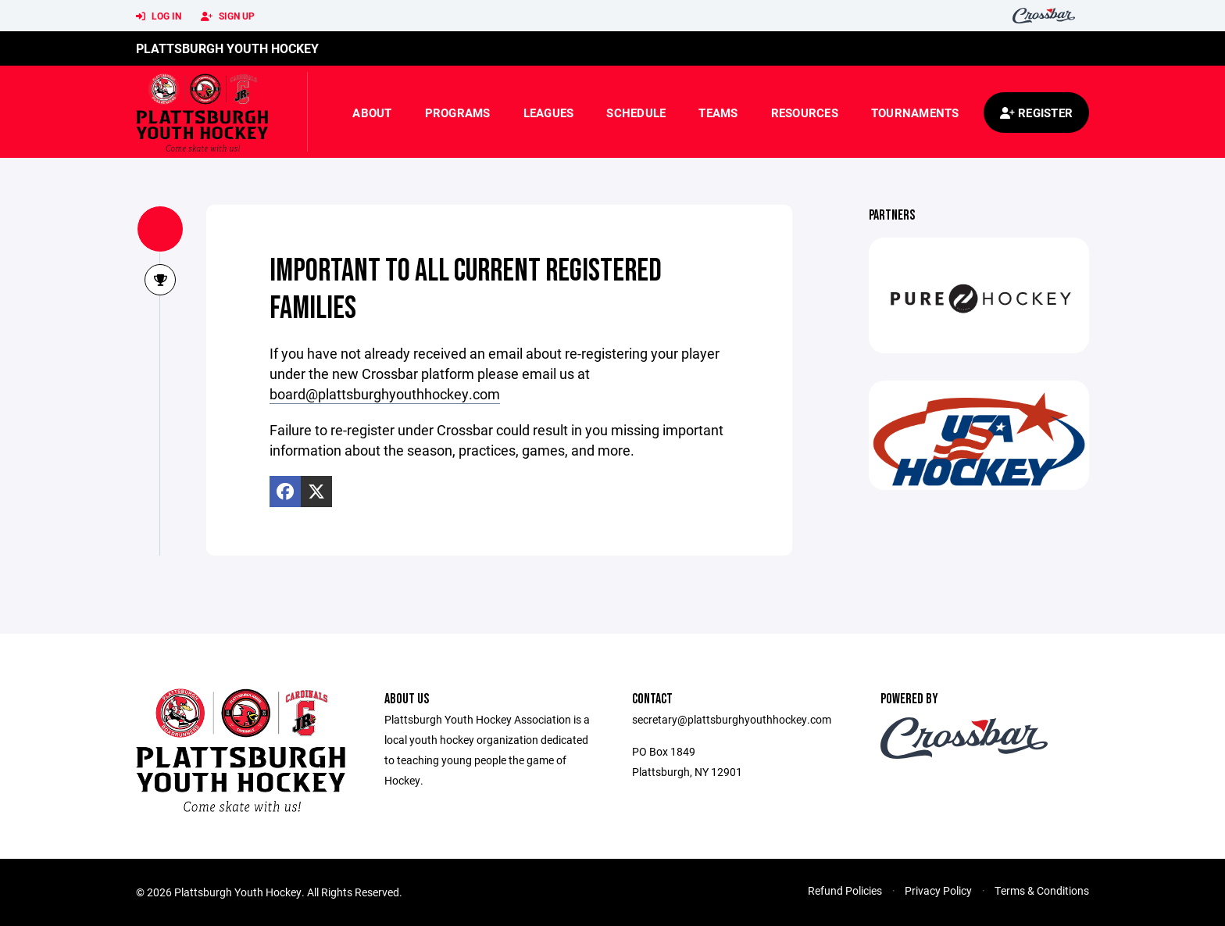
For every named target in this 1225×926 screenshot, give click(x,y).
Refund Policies (845, 890)
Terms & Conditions (1042, 890)
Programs (458, 112)
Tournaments (915, 112)
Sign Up (228, 16)
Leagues (548, 112)
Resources (804, 112)
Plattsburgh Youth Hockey (227, 48)
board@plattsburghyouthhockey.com (385, 393)
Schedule (636, 112)
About (371, 112)
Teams (718, 112)
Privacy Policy (938, 890)
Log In (158, 16)
